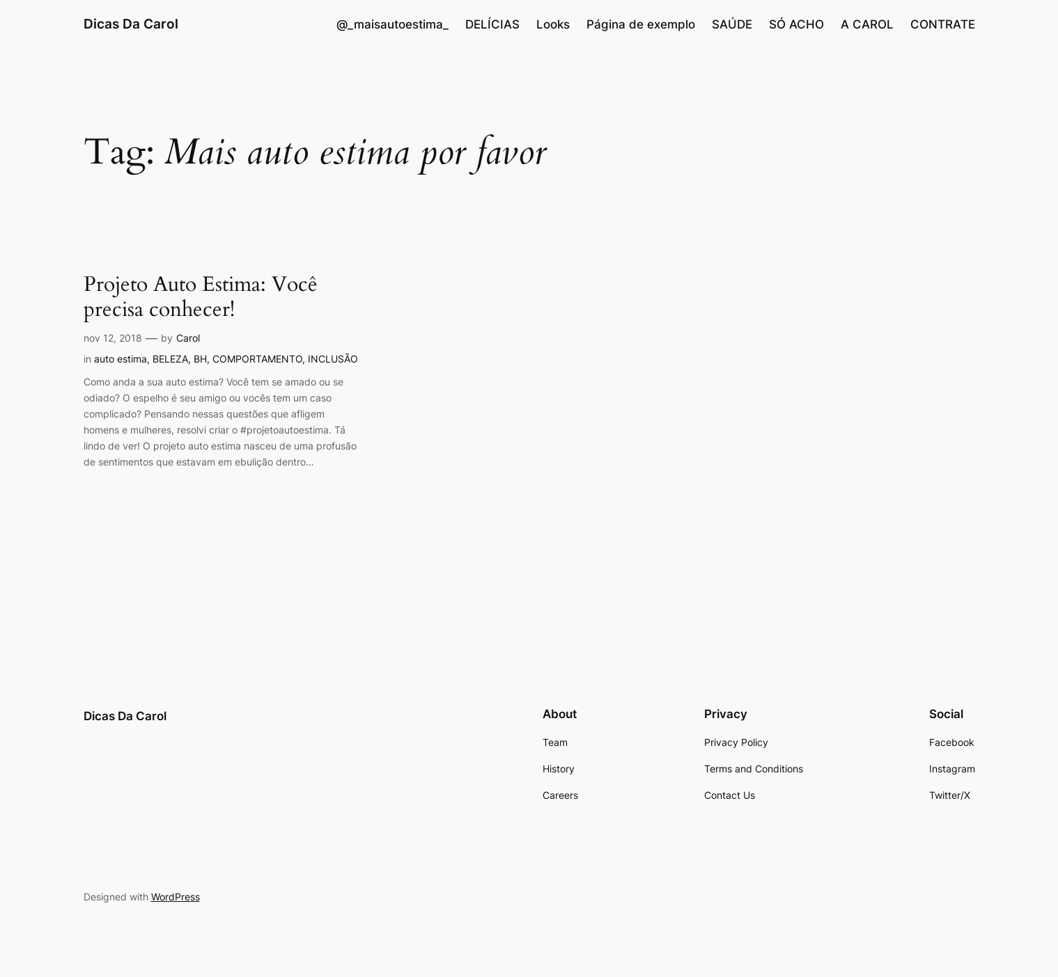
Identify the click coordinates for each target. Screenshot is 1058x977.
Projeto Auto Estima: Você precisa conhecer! (201, 297)
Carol (188, 338)
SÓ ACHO (796, 24)
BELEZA (170, 359)
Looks (553, 24)
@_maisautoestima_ (392, 24)
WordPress (175, 897)
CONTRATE (942, 24)
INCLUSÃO (333, 359)
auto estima (120, 359)
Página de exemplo (640, 24)
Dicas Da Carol (131, 23)
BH (200, 359)
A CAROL (867, 24)
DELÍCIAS (492, 24)
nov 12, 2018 (113, 338)
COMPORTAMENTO (257, 359)
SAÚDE (732, 24)
